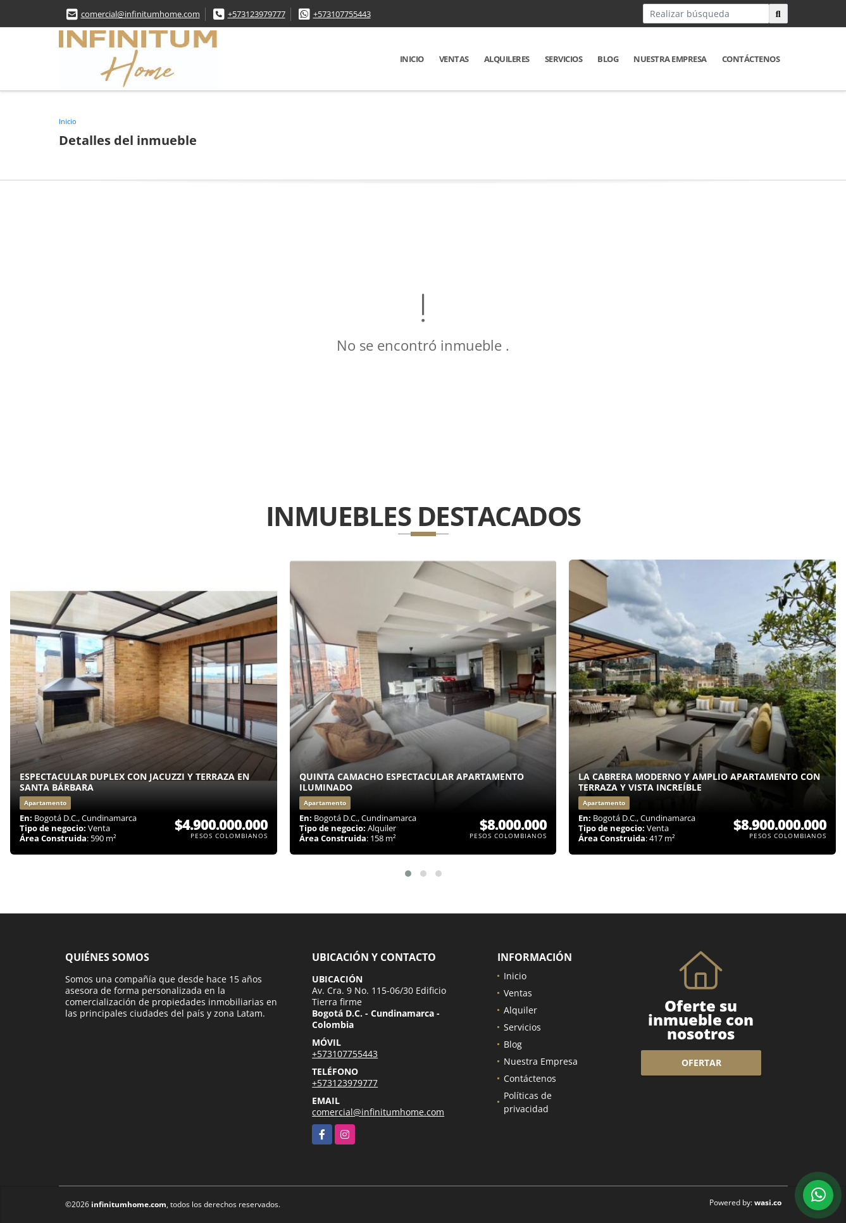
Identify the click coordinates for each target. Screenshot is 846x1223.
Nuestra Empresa (670, 59)
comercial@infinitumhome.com (140, 14)
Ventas (454, 59)
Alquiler (520, 1010)
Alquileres (507, 59)
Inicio (412, 59)
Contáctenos (751, 59)
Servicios (564, 59)
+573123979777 (256, 14)
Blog (607, 59)
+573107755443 (342, 14)
